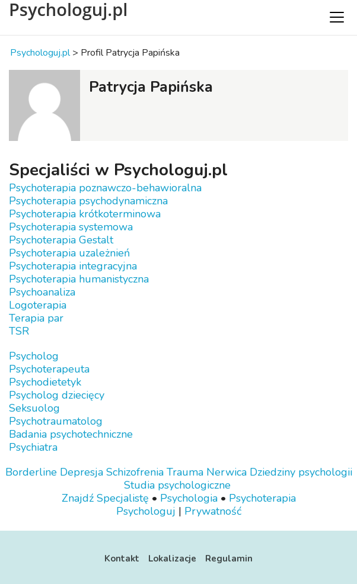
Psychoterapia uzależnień (69, 253)
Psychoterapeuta (49, 369)
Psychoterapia (262, 498)
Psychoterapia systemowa (71, 227)
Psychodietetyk (45, 382)
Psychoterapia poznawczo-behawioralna (105, 188)
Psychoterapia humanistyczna (79, 279)
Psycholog (34, 356)
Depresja (81, 472)
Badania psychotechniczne (71, 434)
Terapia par (36, 318)
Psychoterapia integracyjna (73, 266)
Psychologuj (146, 511)
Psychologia (189, 498)
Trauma (185, 472)
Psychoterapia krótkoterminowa (85, 214)
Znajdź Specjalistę (105, 498)
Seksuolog (34, 408)
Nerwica (226, 472)
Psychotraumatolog (56, 421)
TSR (19, 331)
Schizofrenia (135, 472)
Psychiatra (33, 447)
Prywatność (212, 511)
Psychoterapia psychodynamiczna (88, 201)
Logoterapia (37, 305)
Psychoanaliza (42, 292)
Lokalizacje (172, 558)
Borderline (31, 472)
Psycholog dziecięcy (56, 395)
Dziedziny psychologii (301, 472)
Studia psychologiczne (177, 485)
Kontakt (121, 558)
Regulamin (229, 558)
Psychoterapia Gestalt (61, 240)
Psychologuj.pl (68, 9)
